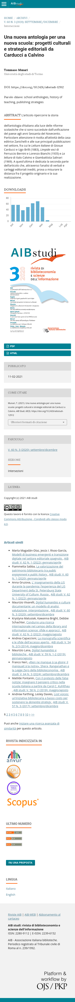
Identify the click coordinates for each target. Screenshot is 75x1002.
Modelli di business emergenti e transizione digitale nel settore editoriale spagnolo (40, 556)
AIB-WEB (30, 914)
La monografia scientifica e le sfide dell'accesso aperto (41, 640)
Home (8, 18)
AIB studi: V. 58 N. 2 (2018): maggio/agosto (40, 690)
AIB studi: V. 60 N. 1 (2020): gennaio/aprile (40, 576)
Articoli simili (13, 542)
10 (26, 714)
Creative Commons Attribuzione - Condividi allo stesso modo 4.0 (35, 519)
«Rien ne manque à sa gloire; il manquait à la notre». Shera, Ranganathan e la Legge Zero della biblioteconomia (40, 666)
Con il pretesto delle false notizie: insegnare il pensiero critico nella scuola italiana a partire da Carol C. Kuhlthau (41, 682)
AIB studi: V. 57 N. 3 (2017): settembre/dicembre (40, 704)
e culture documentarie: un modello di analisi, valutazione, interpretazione (41, 606)
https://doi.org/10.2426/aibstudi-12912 (37, 87)
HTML (13, 353)
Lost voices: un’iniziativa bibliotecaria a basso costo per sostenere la (40, 698)
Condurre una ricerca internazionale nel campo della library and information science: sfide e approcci (39, 626)
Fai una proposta (20, 862)
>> (32, 714)
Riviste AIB (15, 914)
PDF (12, 346)
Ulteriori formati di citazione (29, 422)
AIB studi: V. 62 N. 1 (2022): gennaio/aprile (40, 560)
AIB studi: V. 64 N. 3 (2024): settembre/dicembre (40, 672)
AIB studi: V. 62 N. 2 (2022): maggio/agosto (39, 632)
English (10, 894)
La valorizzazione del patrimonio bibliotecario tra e (37, 570)
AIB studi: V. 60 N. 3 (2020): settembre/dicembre (41, 612)
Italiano (11, 888)
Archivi (21, 18)
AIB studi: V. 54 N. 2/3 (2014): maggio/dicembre (41, 644)
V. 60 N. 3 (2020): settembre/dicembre (31, 22)
